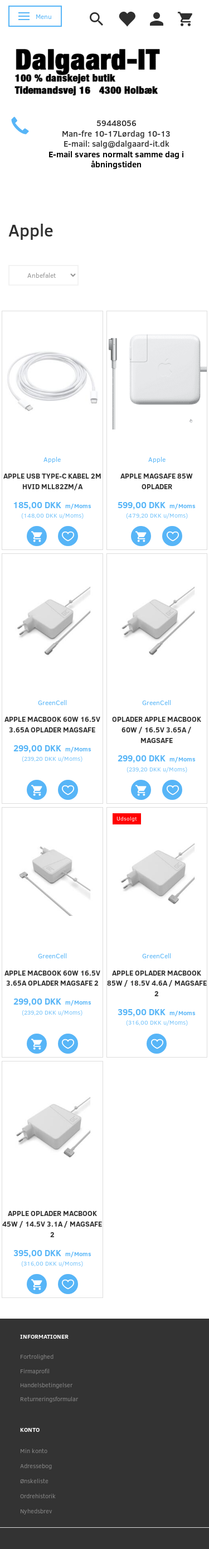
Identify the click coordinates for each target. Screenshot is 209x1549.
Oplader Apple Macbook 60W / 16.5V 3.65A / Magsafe (156, 729)
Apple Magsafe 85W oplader (156, 481)
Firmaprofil (35, 1371)
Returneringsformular (49, 1398)
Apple (52, 459)
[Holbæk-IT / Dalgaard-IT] (96, 70)
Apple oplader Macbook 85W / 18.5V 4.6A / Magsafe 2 (157, 983)
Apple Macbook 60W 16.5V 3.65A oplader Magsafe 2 (52, 978)
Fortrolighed (37, 1356)
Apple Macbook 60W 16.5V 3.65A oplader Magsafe (52, 724)
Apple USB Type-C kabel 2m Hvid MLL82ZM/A (52, 481)
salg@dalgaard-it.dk (130, 143)
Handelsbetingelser (46, 1385)
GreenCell (52, 702)
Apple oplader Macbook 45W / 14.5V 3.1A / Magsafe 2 (52, 1223)
